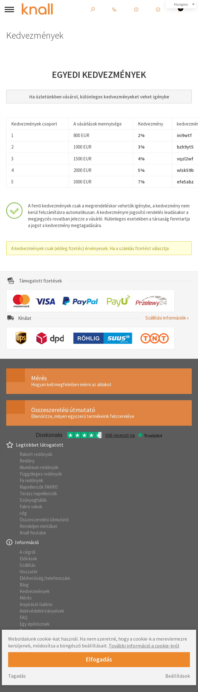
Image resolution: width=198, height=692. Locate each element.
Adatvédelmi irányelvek (42, 611)
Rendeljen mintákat (38, 526)
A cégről (27, 552)
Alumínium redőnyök (39, 467)
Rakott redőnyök (36, 454)
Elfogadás (99, 659)
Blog (24, 585)
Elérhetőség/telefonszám (45, 578)
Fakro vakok (31, 507)
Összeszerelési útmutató (44, 520)
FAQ (23, 617)
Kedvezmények (35, 591)
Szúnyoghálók (33, 500)
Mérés (26, 598)
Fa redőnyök (31, 480)
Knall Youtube (33, 533)
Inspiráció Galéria (36, 604)
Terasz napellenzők (38, 493)
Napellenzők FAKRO (39, 487)
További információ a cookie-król (144, 645)
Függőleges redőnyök (41, 474)
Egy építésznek (35, 624)
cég (23, 513)
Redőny (27, 461)
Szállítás (27, 565)
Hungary (181, 4)
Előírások (28, 559)
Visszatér (29, 572)
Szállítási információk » (167, 318)
